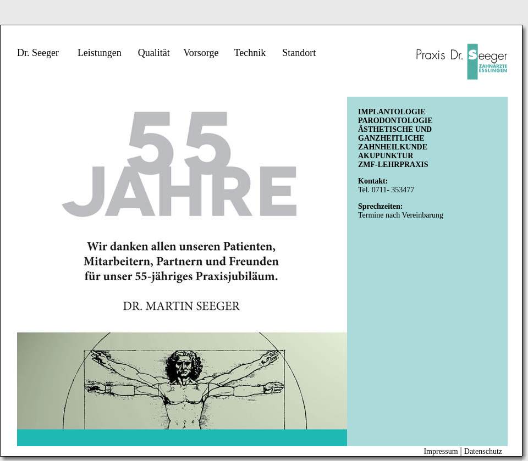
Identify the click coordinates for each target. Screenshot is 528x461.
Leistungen (100, 52)
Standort (299, 52)
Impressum (441, 451)
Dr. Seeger (38, 52)
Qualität (154, 52)
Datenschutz (483, 451)
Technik (250, 52)
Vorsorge (200, 52)
